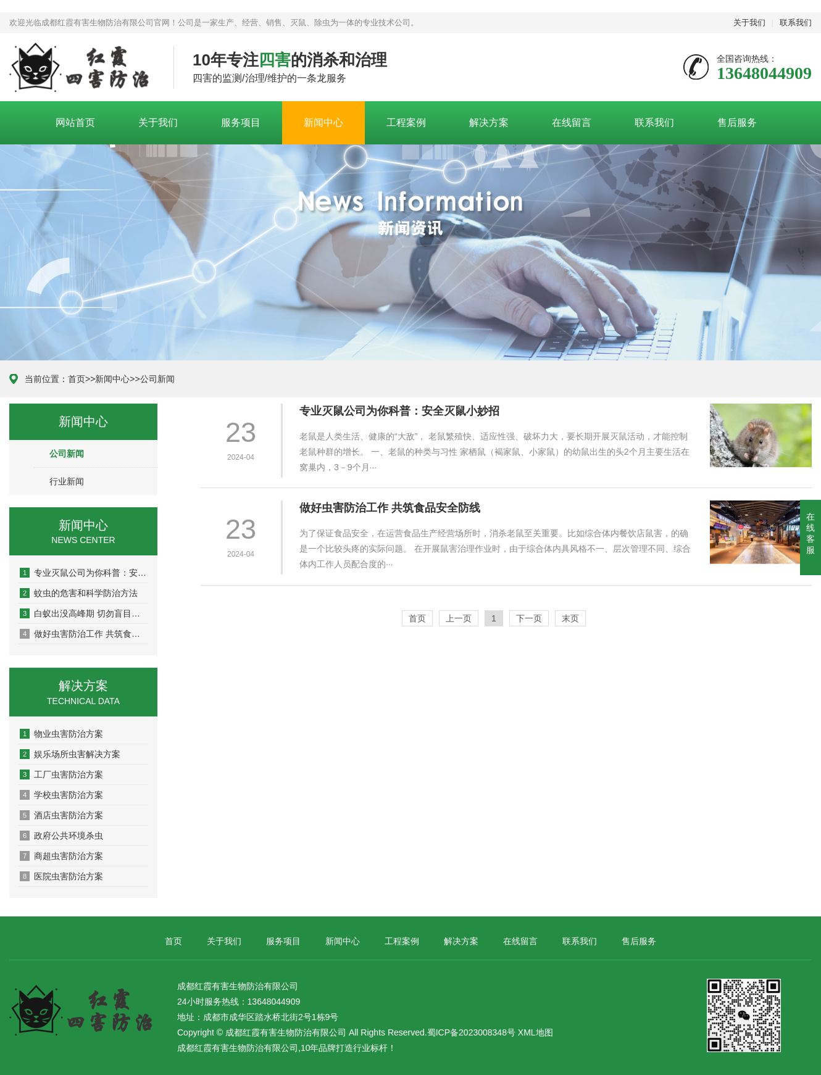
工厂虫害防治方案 (61, 774)
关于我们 (749, 22)
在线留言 (571, 122)
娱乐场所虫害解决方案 (70, 754)
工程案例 (406, 122)
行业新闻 (66, 481)
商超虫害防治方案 (61, 856)
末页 (570, 618)
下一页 (529, 618)
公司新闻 (157, 379)
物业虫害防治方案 (61, 734)
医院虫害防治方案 (61, 876)
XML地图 (535, 1032)
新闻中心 (323, 122)
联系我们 (796, 22)
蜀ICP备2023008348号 (471, 1032)
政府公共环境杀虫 (61, 835)
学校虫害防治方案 (61, 795)
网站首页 (75, 122)
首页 (76, 379)
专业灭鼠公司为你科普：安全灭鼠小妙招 (84, 573)
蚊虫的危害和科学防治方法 (79, 593)
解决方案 (489, 122)
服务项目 (240, 122)
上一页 (459, 618)
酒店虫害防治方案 (61, 815)
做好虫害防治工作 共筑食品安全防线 (84, 634)
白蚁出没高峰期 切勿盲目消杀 (84, 613)
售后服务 (737, 122)
